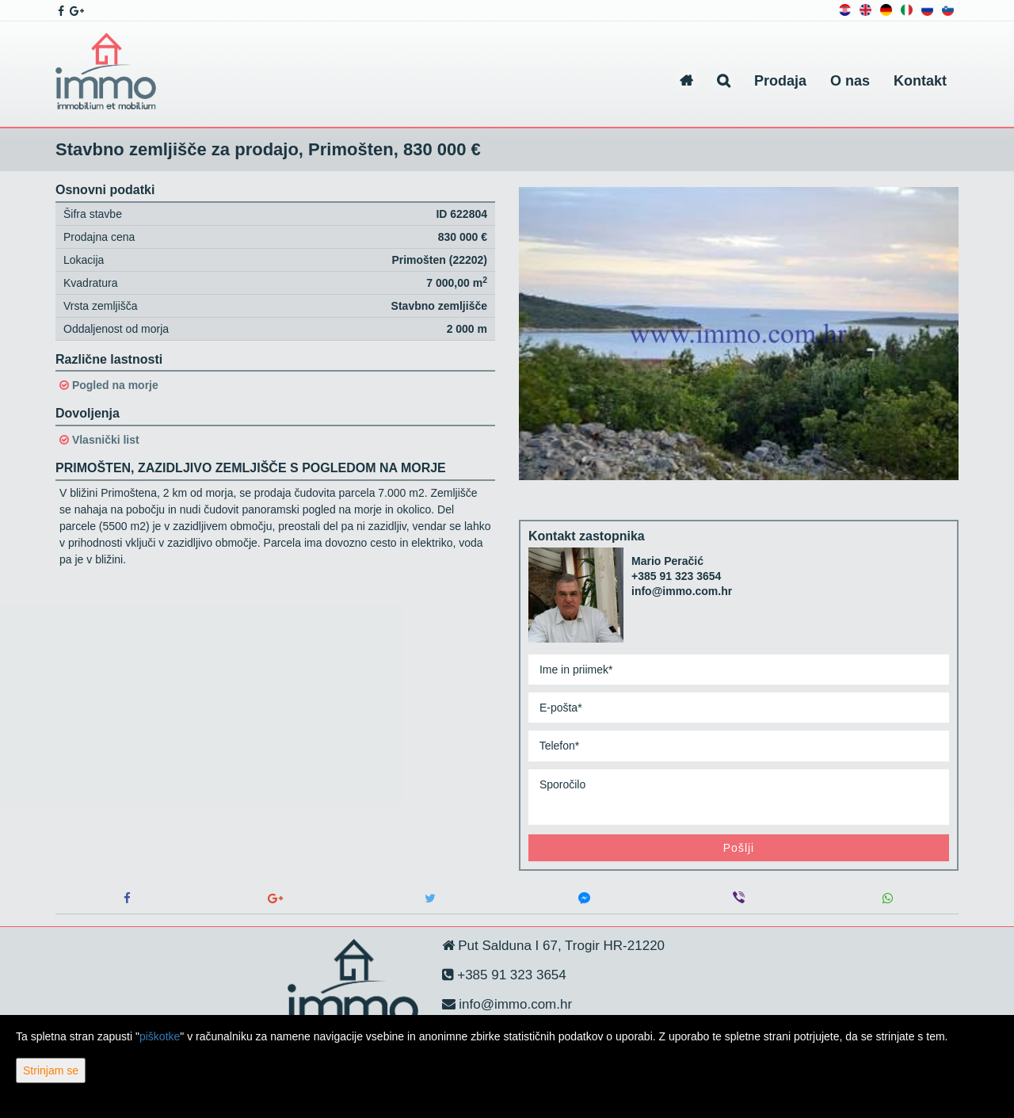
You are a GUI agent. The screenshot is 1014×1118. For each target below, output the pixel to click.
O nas (850, 81)
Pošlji (738, 847)
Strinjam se (50, 1070)
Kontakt (920, 81)
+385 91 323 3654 (676, 576)
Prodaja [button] (780, 81)
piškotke (159, 1036)
